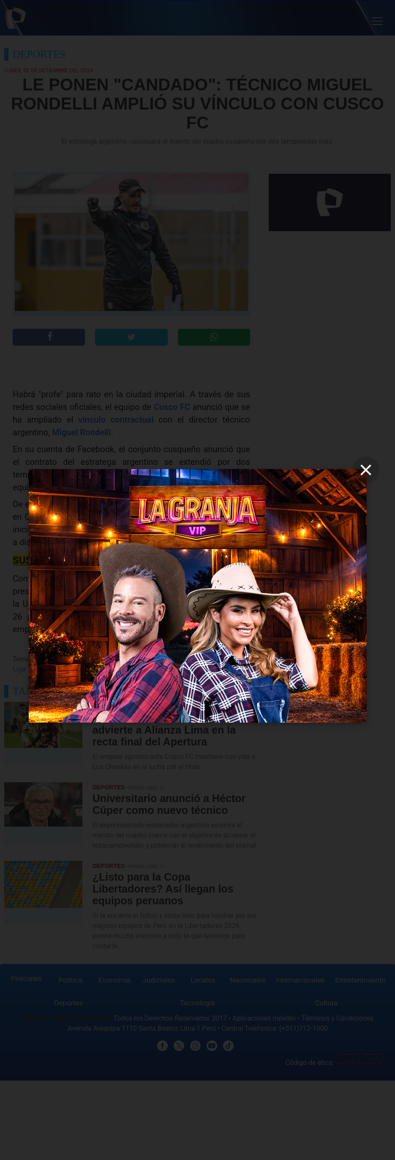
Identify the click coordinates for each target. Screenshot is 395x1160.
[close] (365, 469)
